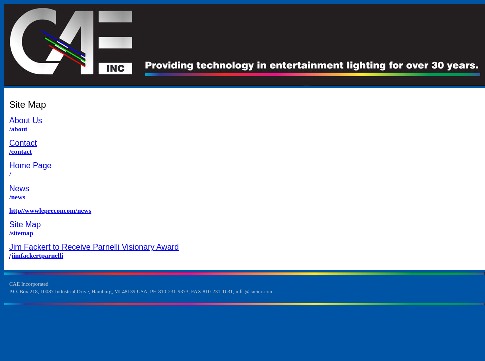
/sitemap (21, 233)
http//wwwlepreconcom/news (50, 210)
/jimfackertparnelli (36, 255)
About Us (25, 120)
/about (18, 129)
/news (17, 197)
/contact (20, 151)
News (19, 188)
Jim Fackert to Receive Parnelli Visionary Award (94, 247)
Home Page (30, 165)
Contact (23, 143)
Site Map (25, 224)
